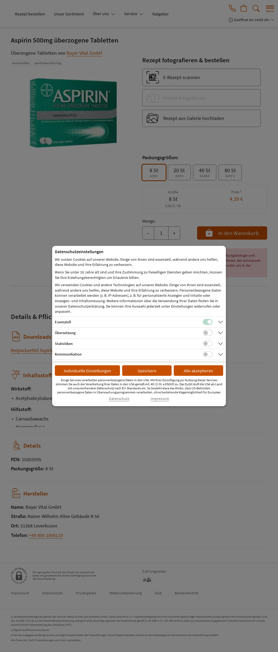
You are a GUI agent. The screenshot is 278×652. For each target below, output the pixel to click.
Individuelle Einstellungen (87, 370)
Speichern (147, 370)
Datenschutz (119, 398)
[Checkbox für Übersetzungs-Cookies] (208, 333)
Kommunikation (68, 354)
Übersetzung (65, 332)
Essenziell (63, 322)
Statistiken (64, 343)
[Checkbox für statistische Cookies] (208, 344)
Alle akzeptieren (198, 370)
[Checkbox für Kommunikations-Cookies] (208, 354)
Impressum (160, 398)
